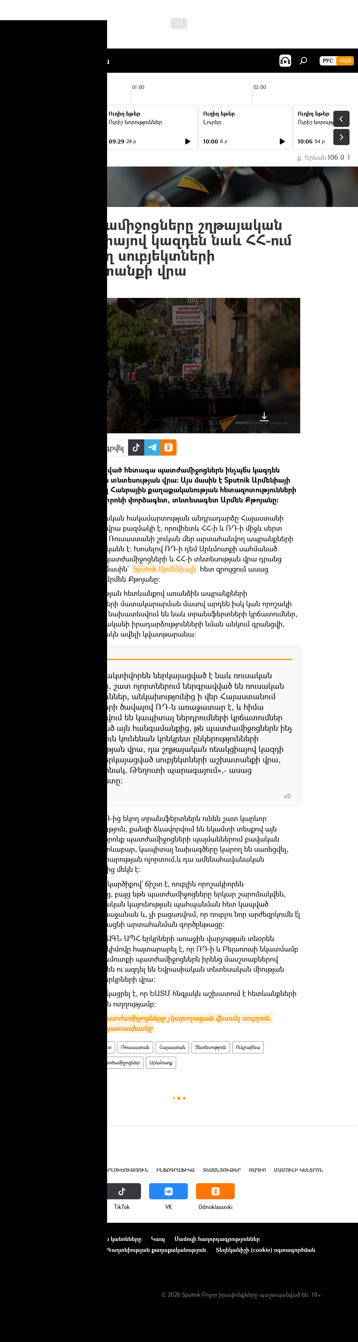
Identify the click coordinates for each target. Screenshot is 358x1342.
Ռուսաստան (135, 1047)
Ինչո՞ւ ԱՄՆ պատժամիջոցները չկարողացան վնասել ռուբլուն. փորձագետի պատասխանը (165, 1023)
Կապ (158, 1239)
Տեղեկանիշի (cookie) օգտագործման (265, 1249)
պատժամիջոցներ (119, 1062)
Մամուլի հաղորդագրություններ (217, 1239)
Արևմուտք (161, 1062)
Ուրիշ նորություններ (135, 122)
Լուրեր (23, 122)
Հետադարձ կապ (31, 1260)
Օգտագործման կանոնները (104, 1239)
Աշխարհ (82, 1170)
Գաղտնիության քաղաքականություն (156, 1249)
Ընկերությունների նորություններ (52, 1249)
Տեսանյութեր (222, 1170)
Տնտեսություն (210, 1047)
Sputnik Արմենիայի (164, 569)
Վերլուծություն (124, 1170)
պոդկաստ (100, 1047)
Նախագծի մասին (32, 1239)
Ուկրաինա (248, 1047)
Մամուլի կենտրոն (298, 1170)
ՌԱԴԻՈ (69, 1047)
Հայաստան (172, 1047)
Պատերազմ (75, 1062)
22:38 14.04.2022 (79, 288)
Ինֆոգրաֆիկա (175, 1170)
